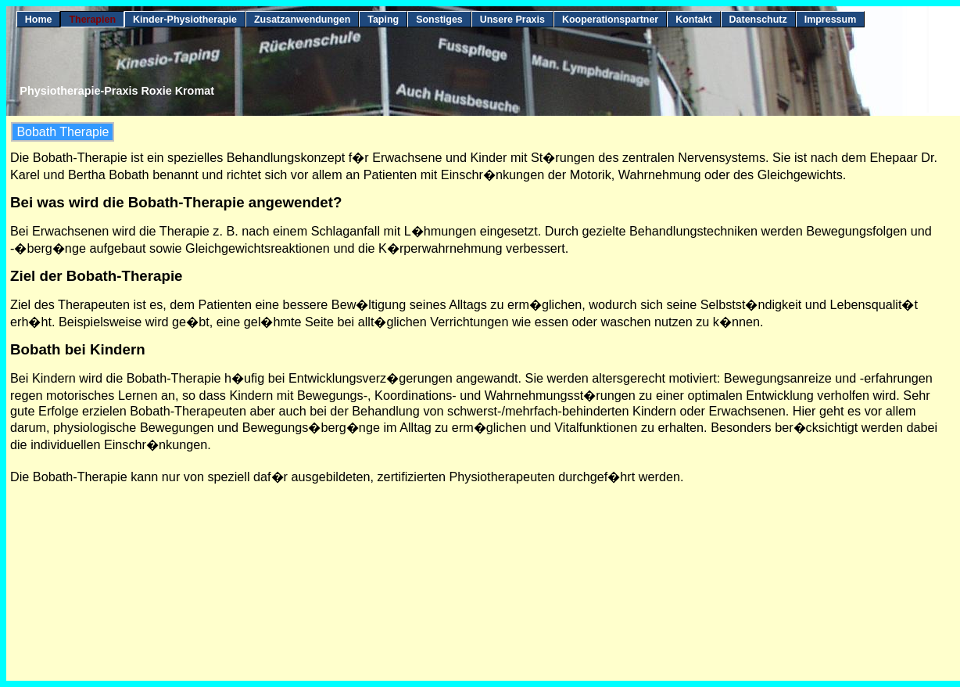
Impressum (830, 19)
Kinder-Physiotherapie (185, 19)
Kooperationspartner (610, 19)
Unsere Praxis (512, 19)
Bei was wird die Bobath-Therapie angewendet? (176, 202)
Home (38, 19)
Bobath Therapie (62, 131)
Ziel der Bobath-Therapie (96, 276)
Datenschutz (758, 19)
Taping (383, 19)
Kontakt (693, 19)
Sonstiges (439, 19)
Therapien (92, 19)
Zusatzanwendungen (302, 19)
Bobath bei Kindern (77, 349)
